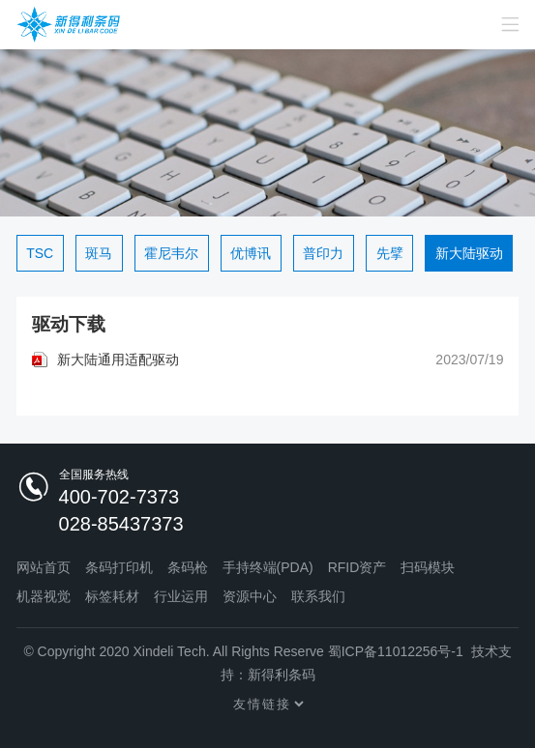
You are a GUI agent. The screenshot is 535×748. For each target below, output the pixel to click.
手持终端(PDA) (268, 567)
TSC (39, 253)
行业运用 (181, 596)
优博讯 (250, 253)
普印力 (323, 253)
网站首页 (43, 567)
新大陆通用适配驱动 (118, 359)
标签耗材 (112, 596)
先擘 (389, 253)
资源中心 (250, 596)
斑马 (98, 253)
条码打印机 (119, 567)
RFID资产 (357, 567)
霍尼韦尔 (171, 253)
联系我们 (318, 596)
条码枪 (187, 567)
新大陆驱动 (469, 253)
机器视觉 (43, 596)
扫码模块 (428, 567)
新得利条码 (281, 674)
